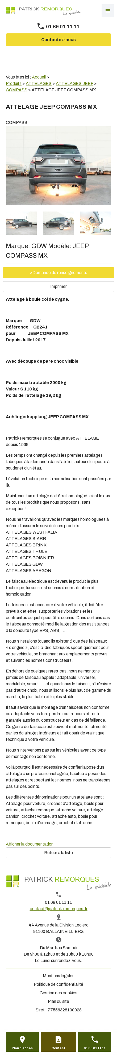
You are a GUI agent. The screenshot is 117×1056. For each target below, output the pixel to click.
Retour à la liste (58, 852)
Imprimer (58, 286)
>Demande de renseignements (58, 272)
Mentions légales (58, 975)
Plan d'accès (22, 1048)
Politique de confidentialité (58, 984)
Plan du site (58, 1001)
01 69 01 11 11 (63, 26)
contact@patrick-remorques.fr (58, 908)
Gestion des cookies (58, 993)
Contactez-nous (58, 39)
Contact (58, 1048)
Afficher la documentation (29, 844)
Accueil (39, 77)
